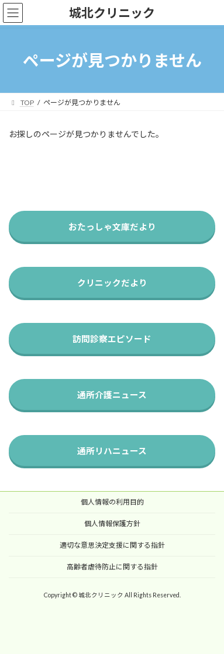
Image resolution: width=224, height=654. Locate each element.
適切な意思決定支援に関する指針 (112, 545)
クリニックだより (112, 282)
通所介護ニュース (112, 394)
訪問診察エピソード (112, 338)
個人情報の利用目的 (112, 502)
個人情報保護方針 (112, 523)
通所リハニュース (112, 451)
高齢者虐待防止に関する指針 (112, 566)
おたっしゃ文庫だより (112, 226)
